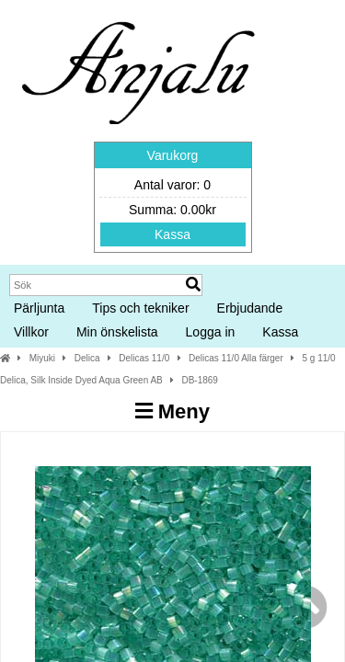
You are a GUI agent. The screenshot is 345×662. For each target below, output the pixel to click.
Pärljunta (39, 308)
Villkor (31, 332)
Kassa (172, 234)
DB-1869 (199, 380)
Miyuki (42, 358)
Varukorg (173, 155)
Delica (87, 358)
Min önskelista (117, 332)
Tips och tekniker (140, 308)
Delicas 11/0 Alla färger (236, 358)
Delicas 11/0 (144, 358)
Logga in (211, 332)
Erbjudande (250, 308)
